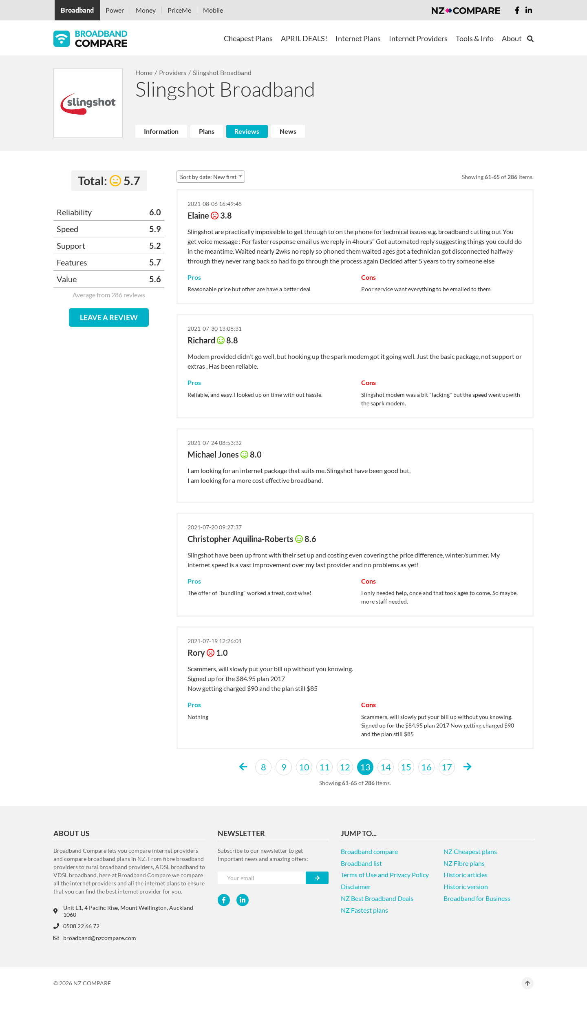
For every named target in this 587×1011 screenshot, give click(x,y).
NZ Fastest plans (364, 910)
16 (426, 766)
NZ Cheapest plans (470, 851)
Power (115, 10)
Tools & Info (475, 38)
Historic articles (466, 874)
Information (161, 131)
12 (345, 766)
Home (143, 72)
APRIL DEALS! (304, 38)
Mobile (213, 10)
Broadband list (361, 863)
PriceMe (179, 10)
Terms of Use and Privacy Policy (385, 874)
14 (385, 766)
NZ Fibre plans (464, 863)
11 (324, 766)
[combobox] (211, 176)
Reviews (246, 131)
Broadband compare (369, 851)
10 (304, 766)
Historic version (466, 886)
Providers (172, 72)
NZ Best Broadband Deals (377, 898)
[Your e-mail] (262, 878)
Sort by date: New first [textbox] (208, 176)
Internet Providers (418, 38)
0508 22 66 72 (76, 926)
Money (146, 10)
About (512, 38)
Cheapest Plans (248, 38)
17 (446, 766)
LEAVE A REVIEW (109, 317)
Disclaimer (356, 886)
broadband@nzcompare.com (94, 937)
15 (406, 766)
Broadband (77, 10)
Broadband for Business (477, 898)
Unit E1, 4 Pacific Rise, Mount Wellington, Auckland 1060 (123, 911)
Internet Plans (358, 38)
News (288, 131)
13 (365, 766)
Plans (206, 131)
